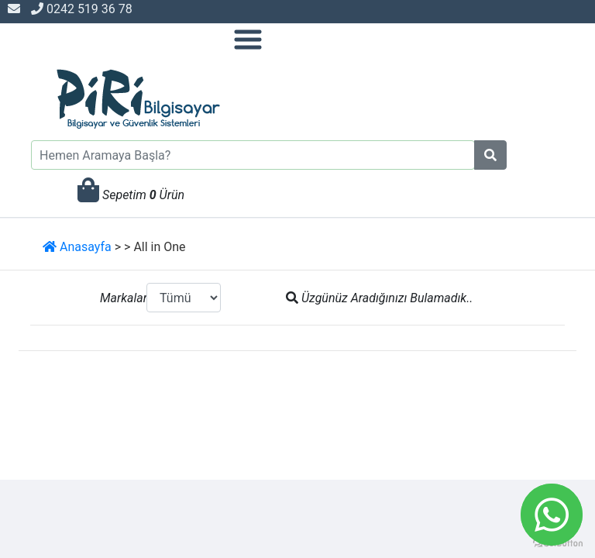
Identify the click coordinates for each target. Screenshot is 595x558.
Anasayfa (77, 246)
